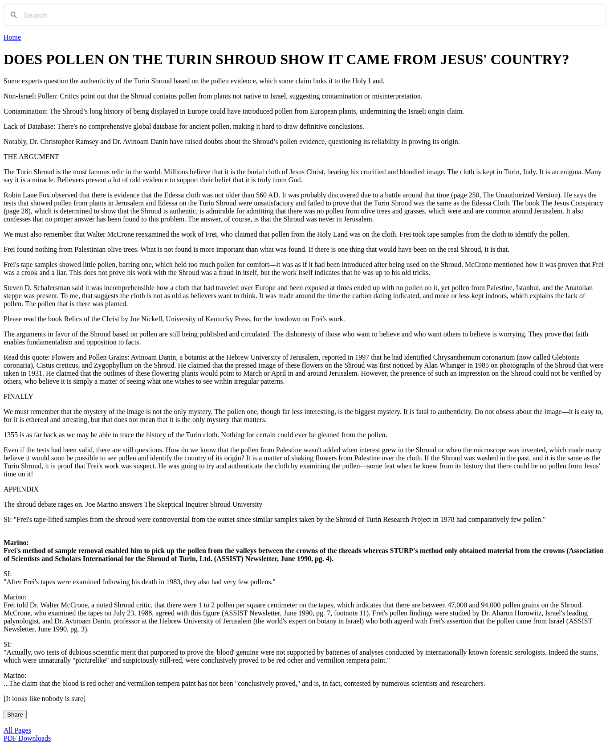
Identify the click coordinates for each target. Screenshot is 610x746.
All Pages (17, 730)
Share (15, 714)
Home (12, 37)
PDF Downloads (27, 738)
